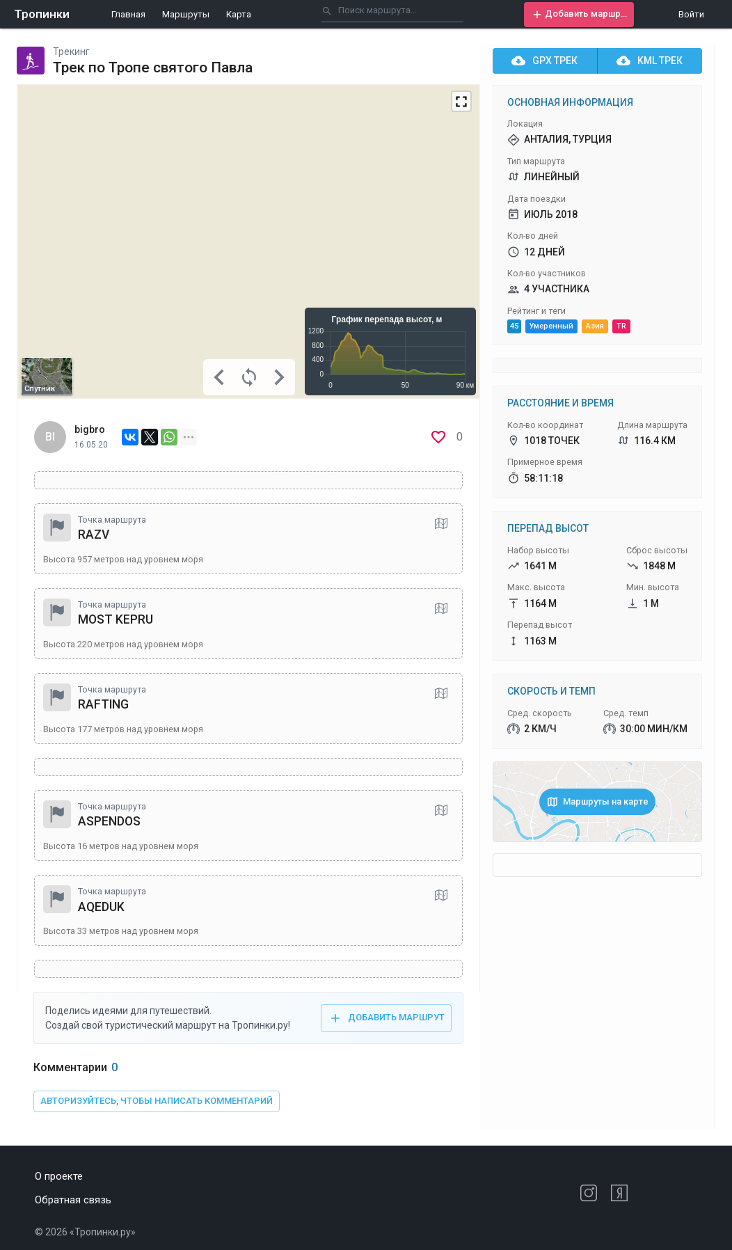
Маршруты (185, 14)
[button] (579, 14)
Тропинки (42, 14)
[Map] (248, 241)
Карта (238, 14)
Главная (128, 14)
